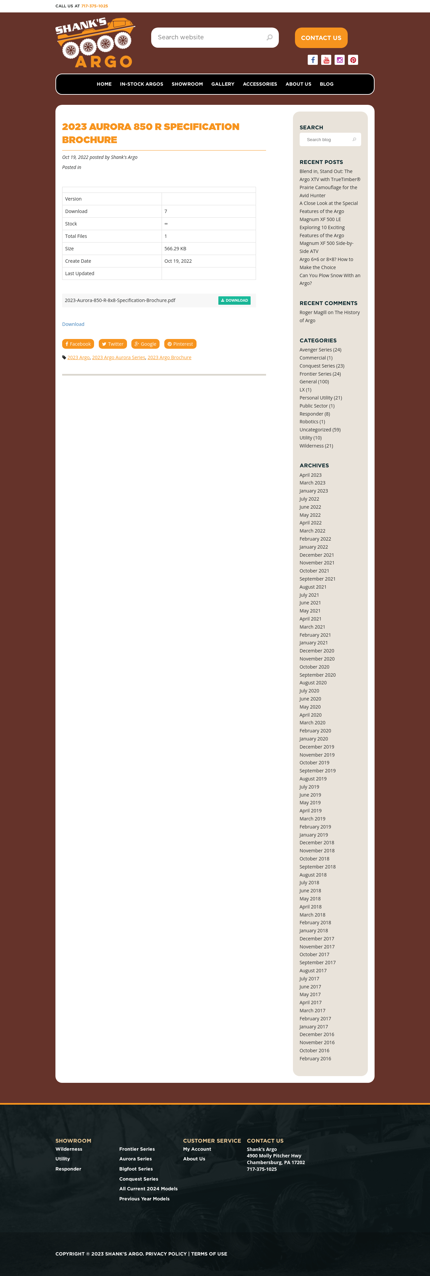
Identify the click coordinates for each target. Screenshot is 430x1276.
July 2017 (309, 978)
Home (104, 84)
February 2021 (315, 635)
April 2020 (311, 715)
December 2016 (317, 1034)
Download (234, 300)
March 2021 (313, 627)
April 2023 (311, 475)
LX (302, 389)
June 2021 (310, 602)
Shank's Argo (124, 157)
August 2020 (313, 682)
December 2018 (317, 842)
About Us (298, 84)
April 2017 (311, 1002)
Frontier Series (316, 374)
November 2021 (317, 562)
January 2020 (314, 738)
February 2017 (315, 1018)
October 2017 (315, 954)
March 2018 (313, 914)
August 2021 (313, 587)
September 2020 (318, 675)
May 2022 (310, 515)
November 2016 (317, 1042)
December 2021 (317, 555)
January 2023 (314, 490)
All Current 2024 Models (148, 1188)
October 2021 (315, 570)
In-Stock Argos (141, 84)
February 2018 (315, 922)
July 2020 (309, 690)
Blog (327, 84)
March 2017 (313, 1010)
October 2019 (315, 762)
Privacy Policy (166, 1254)
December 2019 (317, 746)
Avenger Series (316, 349)
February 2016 (315, 1058)
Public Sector (314, 405)
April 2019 (311, 810)
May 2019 (310, 802)
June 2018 (310, 890)
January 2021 (314, 642)
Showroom (187, 84)
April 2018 (311, 906)
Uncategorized (315, 429)
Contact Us (321, 37)
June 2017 (310, 986)
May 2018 (310, 898)
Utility (306, 437)
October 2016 (315, 1050)
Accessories (260, 84)
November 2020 (317, 658)
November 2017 (317, 946)
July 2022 (309, 499)
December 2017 (317, 938)
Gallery (222, 84)
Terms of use (209, 1254)
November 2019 (317, 755)
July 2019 (309, 786)
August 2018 (313, 874)
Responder (312, 414)
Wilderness (312, 445)
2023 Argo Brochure (169, 357)
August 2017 (313, 970)
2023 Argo (79, 357)
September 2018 (318, 866)
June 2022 (310, 507)
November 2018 (317, 850)
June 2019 (310, 795)
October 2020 (315, 667)
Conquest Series (317, 366)
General (308, 381)
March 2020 (313, 722)
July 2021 (309, 595)
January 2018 (314, 930)
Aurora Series (135, 1158)
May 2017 (310, 994)
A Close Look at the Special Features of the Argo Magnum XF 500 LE (329, 211)
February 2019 (315, 826)
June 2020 (310, 698)
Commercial (313, 357)
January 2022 (314, 547)
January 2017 (314, 1026)
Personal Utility (316, 397)
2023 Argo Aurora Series (118, 357)
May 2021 (310, 610)
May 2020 (310, 707)
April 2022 (311, 522)
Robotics (309, 421)
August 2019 (313, 778)
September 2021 (318, 579)
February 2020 (315, 730)
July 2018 (309, 882)
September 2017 (318, 962)
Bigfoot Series (136, 1169)
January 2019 (314, 835)
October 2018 (315, 858)
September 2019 (318, 770)
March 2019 (313, 818)
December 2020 (317, 650)
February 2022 (315, 539)
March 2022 (313, 530)
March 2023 (313, 482)
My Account (197, 1149)
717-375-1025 (94, 6)
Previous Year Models (144, 1198)
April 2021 (311, 618)
